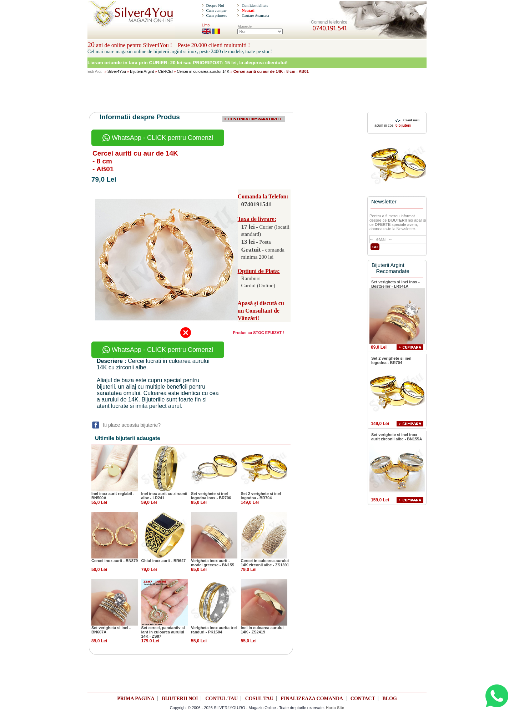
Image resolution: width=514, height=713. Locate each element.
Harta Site (335, 708)
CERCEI (165, 71)
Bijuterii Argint (142, 71)
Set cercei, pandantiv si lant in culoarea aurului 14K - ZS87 (163, 632)
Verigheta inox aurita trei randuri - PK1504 (214, 630)
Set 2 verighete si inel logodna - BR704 (261, 495)
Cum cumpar (216, 10)
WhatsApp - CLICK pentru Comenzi (157, 137)
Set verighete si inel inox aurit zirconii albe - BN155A (396, 437)
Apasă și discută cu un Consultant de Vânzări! (261, 310)
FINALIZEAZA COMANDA (312, 698)
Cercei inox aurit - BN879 (114, 560)
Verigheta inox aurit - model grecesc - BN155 (212, 562)
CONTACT (363, 698)
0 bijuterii (402, 125)
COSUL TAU (259, 698)
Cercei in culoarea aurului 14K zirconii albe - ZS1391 (265, 562)
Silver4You (116, 71)
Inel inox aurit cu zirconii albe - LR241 (164, 495)
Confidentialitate (255, 5)
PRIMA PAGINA (135, 698)
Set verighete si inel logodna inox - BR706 (211, 495)
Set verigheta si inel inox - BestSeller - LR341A (395, 284)
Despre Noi (215, 5)
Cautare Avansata (255, 15)
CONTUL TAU (221, 698)
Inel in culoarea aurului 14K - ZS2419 (262, 630)
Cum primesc (216, 15)
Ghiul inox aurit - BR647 (163, 560)
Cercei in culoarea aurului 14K (203, 71)
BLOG (389, 698)
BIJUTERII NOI (180, 698)
